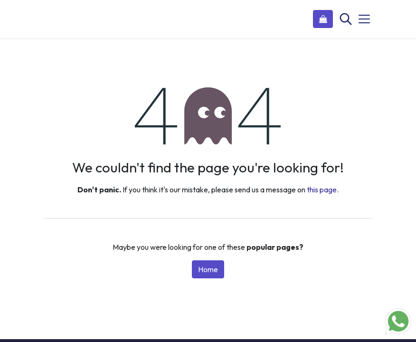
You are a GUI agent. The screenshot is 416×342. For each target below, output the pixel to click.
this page (322, 189)
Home (208, 269)
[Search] (345, 19)
